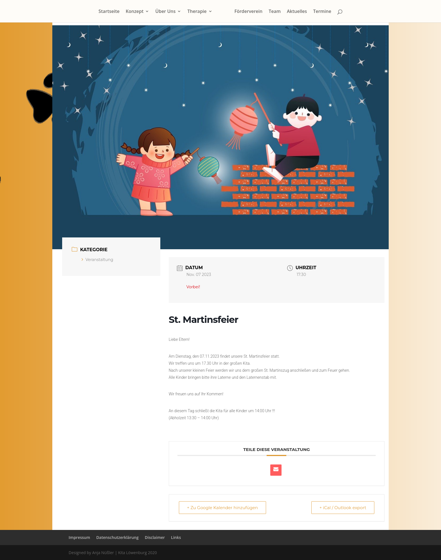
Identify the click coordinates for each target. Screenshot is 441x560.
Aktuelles (297, 11)
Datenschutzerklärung (117, 537)
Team (275, 11)
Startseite (109, 11)
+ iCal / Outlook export (343, 507)
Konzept (134, 11)
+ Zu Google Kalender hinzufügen (222, 507)
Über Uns (165, 11)
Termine (322, 11)
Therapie (196, 11)
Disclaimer (155, 537)
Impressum (79, 537)
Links (176, 537)
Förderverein (248, 11)
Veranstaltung (97, 259)
